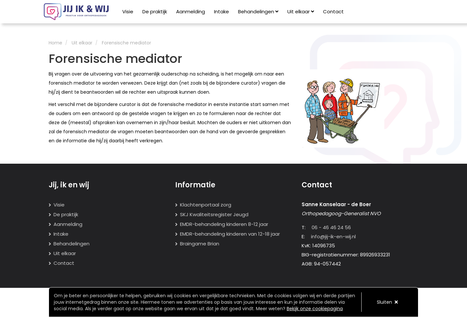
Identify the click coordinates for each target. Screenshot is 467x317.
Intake (221, 11)
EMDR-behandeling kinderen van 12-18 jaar (230, 233)
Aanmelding (190, 11)
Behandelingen (258, 11)
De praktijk (154, 11)
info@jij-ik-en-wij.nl (333, 236)
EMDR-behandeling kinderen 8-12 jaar (224, 224)
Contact (333, 11)
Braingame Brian (199, 243)
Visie (127, 11)
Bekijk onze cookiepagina (315, 308)
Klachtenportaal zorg (205, 204)
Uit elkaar (300, 11)
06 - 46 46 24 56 (331, 227)
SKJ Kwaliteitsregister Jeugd (214, 214)
